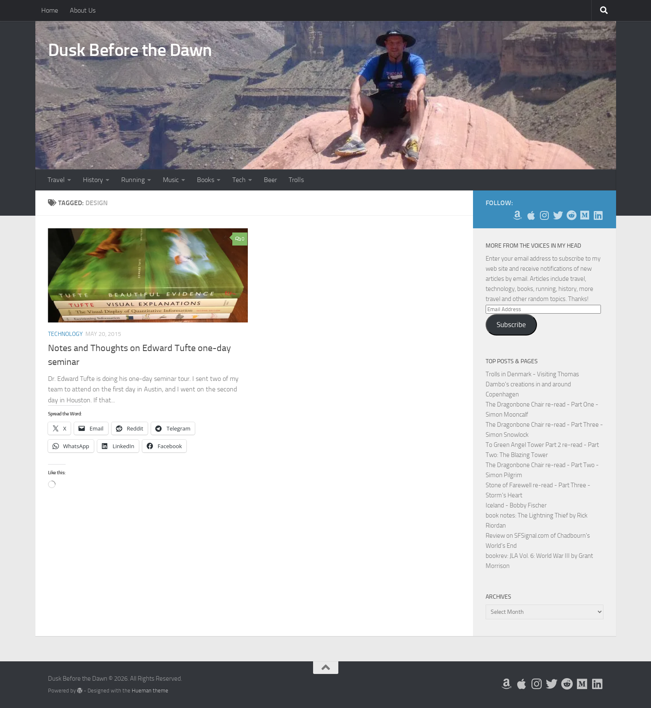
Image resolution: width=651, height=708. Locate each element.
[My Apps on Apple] (531, 215)
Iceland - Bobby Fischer (516, 505)
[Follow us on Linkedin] (598, 215)
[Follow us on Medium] (585, 215)
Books (205, 180)
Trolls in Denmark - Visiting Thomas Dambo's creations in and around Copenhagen (532, 384)
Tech (239, 180)
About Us (83, 10)
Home (49, 10)
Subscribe (511, 324)
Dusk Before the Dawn (130, 50)
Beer (270, 180)
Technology (65, 334)
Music (171, 180)
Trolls (296, 180)
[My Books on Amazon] (518, 215)
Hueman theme (150, 690)
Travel (56, 180)
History (93, 180)
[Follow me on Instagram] (544, 215)
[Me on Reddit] (571, 215)
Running (133, 180)
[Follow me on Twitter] (558, 215)
